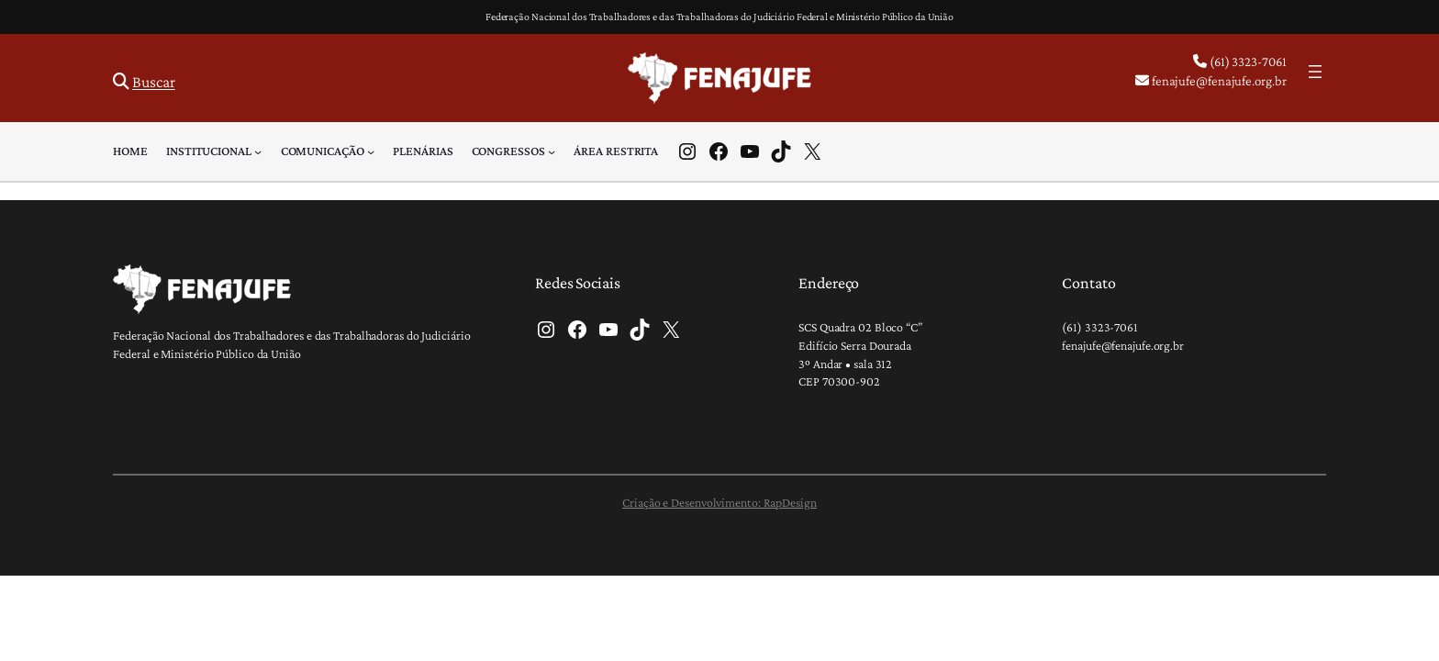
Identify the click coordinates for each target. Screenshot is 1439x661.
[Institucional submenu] (258, 151)
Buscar (153, 82)
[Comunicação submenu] (370, 151)
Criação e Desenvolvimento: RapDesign (719, 502)
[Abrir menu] (1315, 72)
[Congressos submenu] (551, 151)
